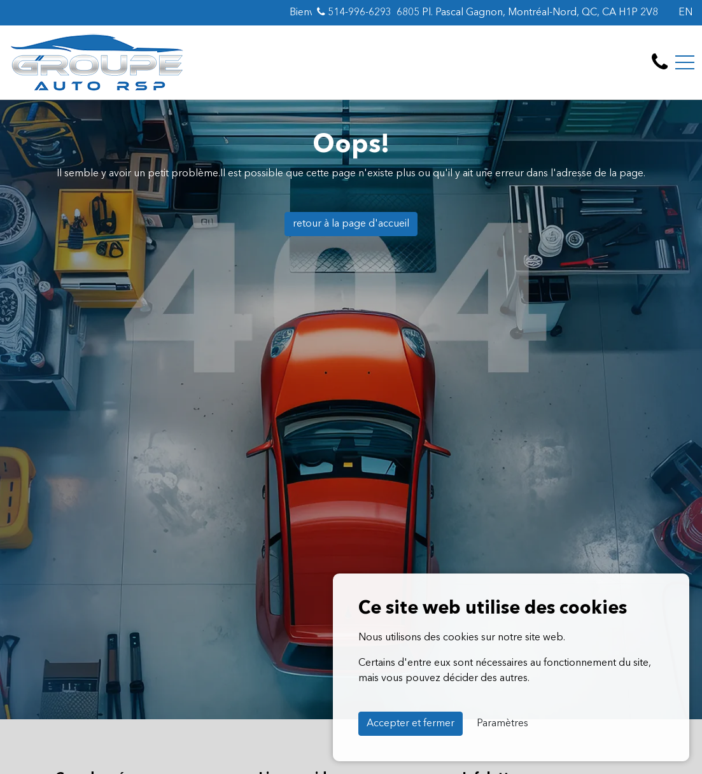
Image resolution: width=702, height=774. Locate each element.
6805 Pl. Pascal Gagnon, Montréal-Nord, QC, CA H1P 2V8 (527, 13)
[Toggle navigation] (685, 62)
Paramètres (502, 724)
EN (685, 13)
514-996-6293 (354, 12)
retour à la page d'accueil (351, 224)
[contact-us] (660, 62)
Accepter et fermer (410, 724)
